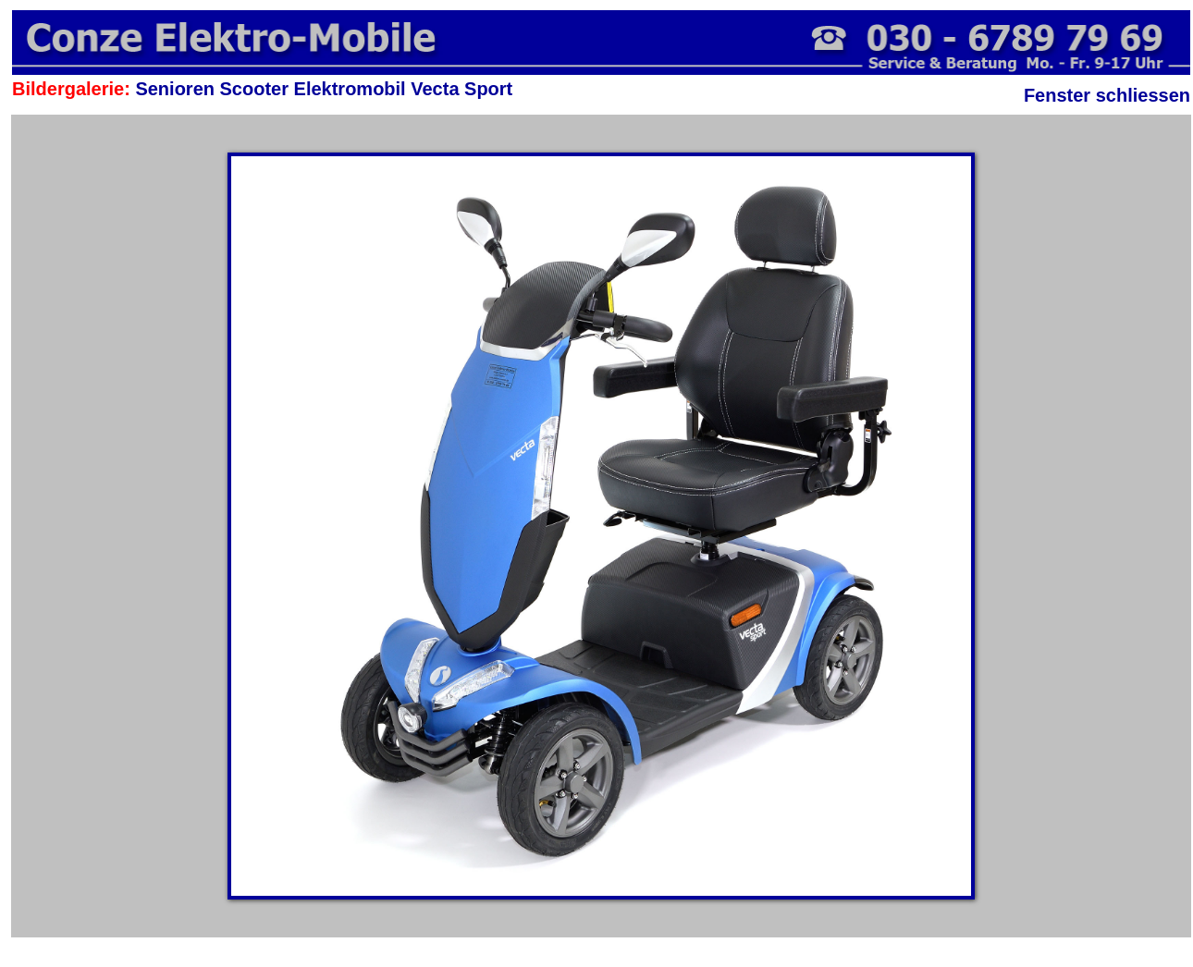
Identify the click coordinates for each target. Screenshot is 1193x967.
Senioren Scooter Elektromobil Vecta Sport (323, 89)
